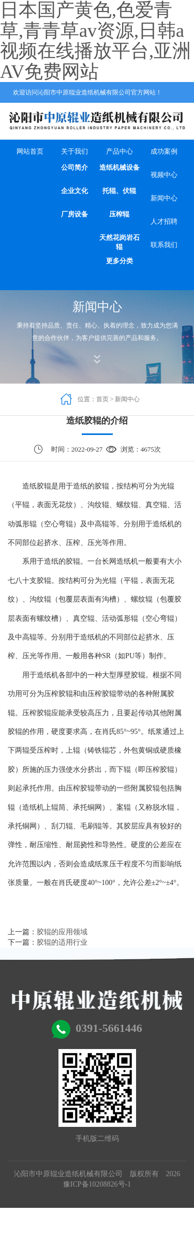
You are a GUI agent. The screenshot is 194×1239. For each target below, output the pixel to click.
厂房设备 (74, 214)
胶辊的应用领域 (62, 932)
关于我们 (74, 151)
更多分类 (119, 261)
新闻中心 (164, 198)
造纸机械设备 (119, 167)
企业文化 (74, 191)
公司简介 (74, 167)
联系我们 (164, 245)
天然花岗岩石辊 (119, 242)
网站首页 (30, 151)
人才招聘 (164, 221)
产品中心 (119, 151)
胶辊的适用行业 (62, 942)
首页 (102, 399)
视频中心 (164, 175)
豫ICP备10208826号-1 (97, 1184)
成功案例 (164, 151)
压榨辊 (119, 214)
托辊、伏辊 (119, 191)
